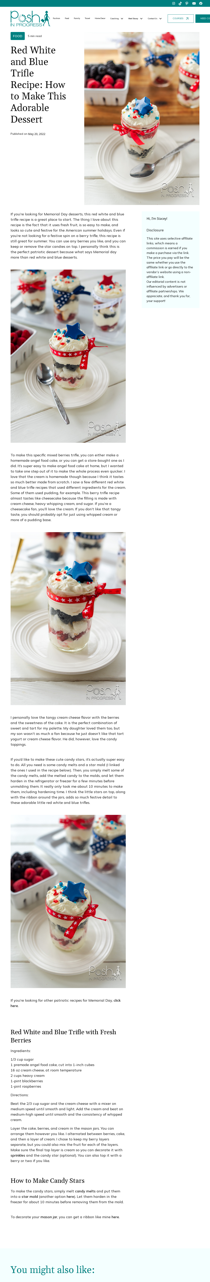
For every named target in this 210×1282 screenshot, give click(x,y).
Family (77, 18)
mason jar (49, 1217)
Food (67, 18)
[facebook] (201, 3)
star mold (30, 1196)
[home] (31, 18)
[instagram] (173, 3)
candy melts (85, 1191)
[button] (117, 18)
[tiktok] (180, 3)
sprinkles (18, 1155)
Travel (87, 18)
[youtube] (194, 3)
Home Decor (100, 18)
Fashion (56, 18)
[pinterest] (187, 3)
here (70, 1196)
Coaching (114, 18)
